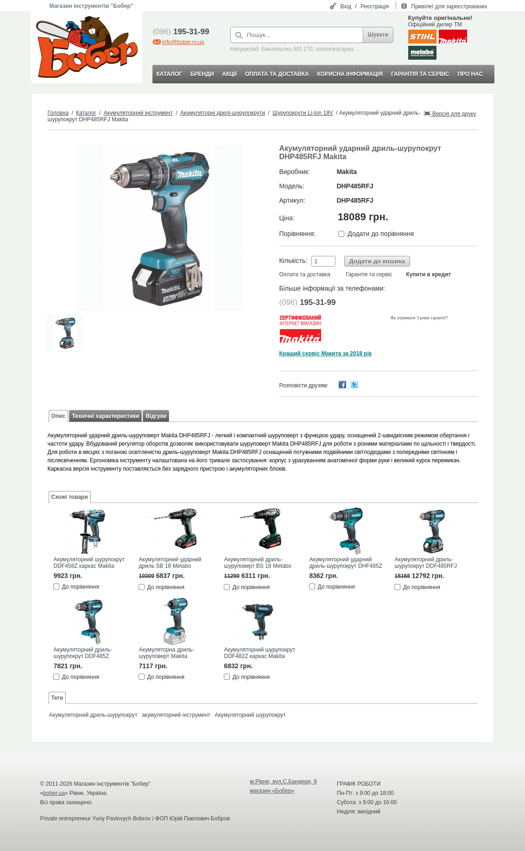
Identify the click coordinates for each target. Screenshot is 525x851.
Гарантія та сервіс (369, 274)
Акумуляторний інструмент (138, 113)
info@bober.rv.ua (183, 42)
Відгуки (155, 416)
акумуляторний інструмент (176, 715)
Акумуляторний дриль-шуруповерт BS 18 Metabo (257, 562)
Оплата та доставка (304, 274)
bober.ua (54, 793)
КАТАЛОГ (169, 74)
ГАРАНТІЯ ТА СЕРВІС (420, 74)
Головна (58, 113)
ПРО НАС (470, 74)
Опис (58, 416)
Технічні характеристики (105, 416)
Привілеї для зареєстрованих (449, 6)
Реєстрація (375, 6)
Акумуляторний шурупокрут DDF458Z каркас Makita (89, 562)
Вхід (345, 6)
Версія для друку (450, 113)
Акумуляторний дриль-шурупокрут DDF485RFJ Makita (426, 563)
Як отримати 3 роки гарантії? (419, 317)
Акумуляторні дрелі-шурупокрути (222, 113)
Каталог (86, 113)
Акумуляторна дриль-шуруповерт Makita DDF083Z (167, 653)
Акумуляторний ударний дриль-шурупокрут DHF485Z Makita (346, 563)
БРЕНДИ (202, 74)
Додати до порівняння (381, 233)
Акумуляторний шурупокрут (250, 715)
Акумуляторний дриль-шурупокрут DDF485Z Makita (83, 653)
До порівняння (80, 587)
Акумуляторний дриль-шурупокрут (93, 715)
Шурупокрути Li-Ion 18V (302, 113)
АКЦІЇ (229, 74)
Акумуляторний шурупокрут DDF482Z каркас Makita (259, 652)
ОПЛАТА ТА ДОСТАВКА (277, 74)
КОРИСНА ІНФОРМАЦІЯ (349, 74)
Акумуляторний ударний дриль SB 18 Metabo (170, 562)
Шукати (378, 34)
